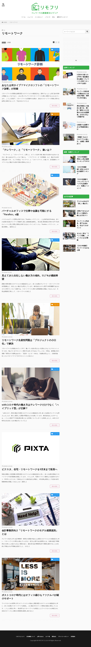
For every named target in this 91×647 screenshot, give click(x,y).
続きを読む (55, 105)
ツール (23, 17)
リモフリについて (20, 636)
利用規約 (73, 636)
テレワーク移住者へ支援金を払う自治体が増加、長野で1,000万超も (83, 72)
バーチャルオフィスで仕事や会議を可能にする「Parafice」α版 (27, 212)
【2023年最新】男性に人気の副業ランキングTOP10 (83, 137)
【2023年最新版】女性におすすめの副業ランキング (83, 148)
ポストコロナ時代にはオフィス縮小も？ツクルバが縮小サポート (30, 597)
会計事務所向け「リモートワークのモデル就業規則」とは (30, 532)
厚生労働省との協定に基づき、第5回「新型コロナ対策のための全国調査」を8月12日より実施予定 (83, 89)
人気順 (9, 42)
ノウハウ (47, 17)
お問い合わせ (40, 636)
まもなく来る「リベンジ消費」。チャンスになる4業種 (83, 214)
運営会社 (54, 636)
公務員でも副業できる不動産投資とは (83, 105)
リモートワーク (14, 22)
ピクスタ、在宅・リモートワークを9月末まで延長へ (29, 469)
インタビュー (39, 17)
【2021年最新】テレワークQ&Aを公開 (83, 226)
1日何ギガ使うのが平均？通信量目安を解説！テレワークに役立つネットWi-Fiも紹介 (83, 56)
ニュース (30, 17)
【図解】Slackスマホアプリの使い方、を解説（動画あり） (83, 118)
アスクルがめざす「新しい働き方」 (83, 180)
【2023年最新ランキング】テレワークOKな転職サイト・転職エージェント (83, 161)
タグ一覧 (48, 636)
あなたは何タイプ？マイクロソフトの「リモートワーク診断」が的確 (30, 87)
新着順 (4, 42)
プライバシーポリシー (63, 636)
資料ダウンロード (62, 17)
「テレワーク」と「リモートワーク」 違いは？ (27, 149)
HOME (5, 22)
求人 (53, 17)
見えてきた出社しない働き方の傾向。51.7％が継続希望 (30, 277)
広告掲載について (30, 636)
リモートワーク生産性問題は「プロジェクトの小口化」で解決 (29, 342)
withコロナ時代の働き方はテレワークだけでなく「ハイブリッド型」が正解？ (30, 406)
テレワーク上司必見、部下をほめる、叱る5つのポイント (83, 202)
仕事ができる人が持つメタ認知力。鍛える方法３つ (83, 191)
